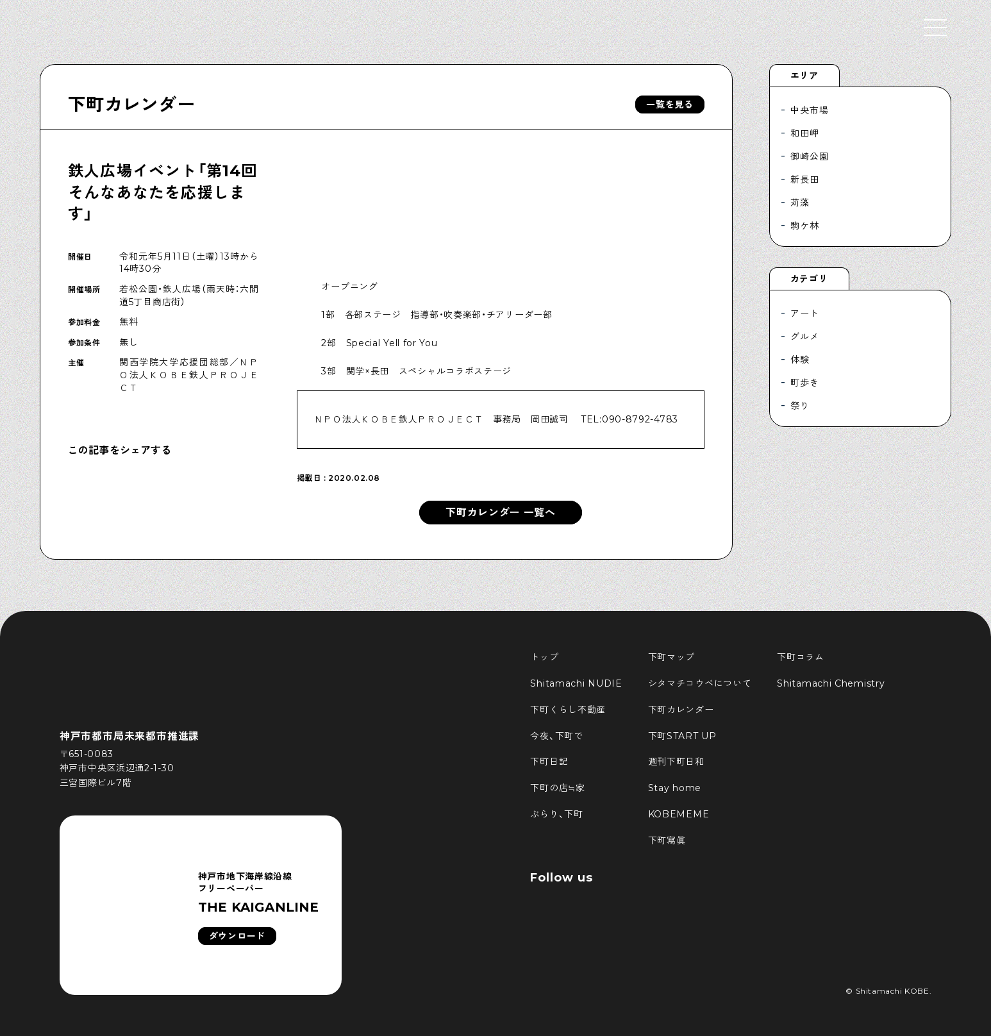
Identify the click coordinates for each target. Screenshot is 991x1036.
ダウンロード (237, 936)
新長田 (804, 179)
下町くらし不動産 (568, 709)
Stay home (674, 788)
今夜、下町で (556, 736)
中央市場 (809, 110)
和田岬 (804, 133)
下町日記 (549, 761)
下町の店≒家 (557, 788)
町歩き (804, 382)
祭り (799, 406)
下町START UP (682, 736)
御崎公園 (809, 156)
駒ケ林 (804, 225)
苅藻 (799, 202)
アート (804, 313)
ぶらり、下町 (556, 814)
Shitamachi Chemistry (831, 683)
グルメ (804, 336)
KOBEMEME (679, 814)
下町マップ (671, 657)
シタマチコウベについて (700, 683)
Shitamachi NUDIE (576, 683)
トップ (544, 657)
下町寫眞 (667, 840)
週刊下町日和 (676, 761)
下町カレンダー (131, 104)
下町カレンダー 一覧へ (501, 512)
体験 (799, 359)
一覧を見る (670, 104)
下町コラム (800, 657)
